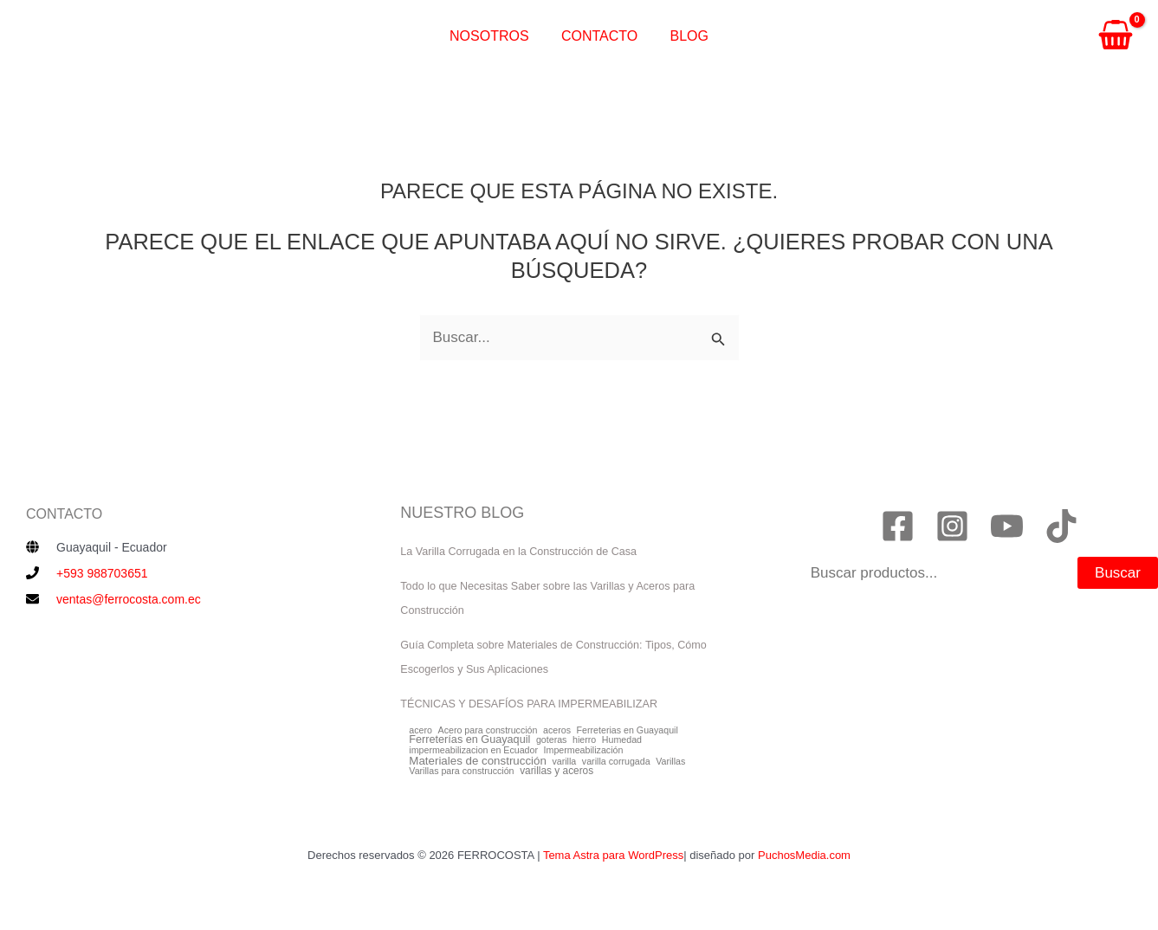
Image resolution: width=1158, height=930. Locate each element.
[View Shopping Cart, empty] (1115, 37)
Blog (684, 36)
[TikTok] (1061, 526)
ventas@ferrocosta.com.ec (128, 599)
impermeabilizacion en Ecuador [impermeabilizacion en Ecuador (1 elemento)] (473, 750)
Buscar (1118, 573)
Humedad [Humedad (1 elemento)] (622, 740)
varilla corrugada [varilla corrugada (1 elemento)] (616, 761)
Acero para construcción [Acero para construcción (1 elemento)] (488, 730)
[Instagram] (952, 526)
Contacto (599, 36)
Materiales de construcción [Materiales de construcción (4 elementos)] (478, 760)
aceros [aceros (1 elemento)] (557, 730)
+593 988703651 (102, 573)
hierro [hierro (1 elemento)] (584, 740)
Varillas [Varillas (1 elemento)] (670, 761)
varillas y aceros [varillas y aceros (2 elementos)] (556, 771)
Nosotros (494, 36)
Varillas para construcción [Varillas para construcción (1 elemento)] (461, 771)
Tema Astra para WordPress (613, 855)
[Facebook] (898, 526)
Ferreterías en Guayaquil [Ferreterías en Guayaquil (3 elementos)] (469, 740)
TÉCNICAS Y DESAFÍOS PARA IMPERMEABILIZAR (528, 704)
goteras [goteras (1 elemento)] (551, 740)
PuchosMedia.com (804, 855)
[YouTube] (1007, 526)
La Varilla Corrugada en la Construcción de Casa (518, 552)
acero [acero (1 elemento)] (420, 730)
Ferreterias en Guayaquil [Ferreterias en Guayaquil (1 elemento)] (627, 730)
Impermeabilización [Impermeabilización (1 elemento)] (584, 750)
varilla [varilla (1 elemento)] (564, 761)
